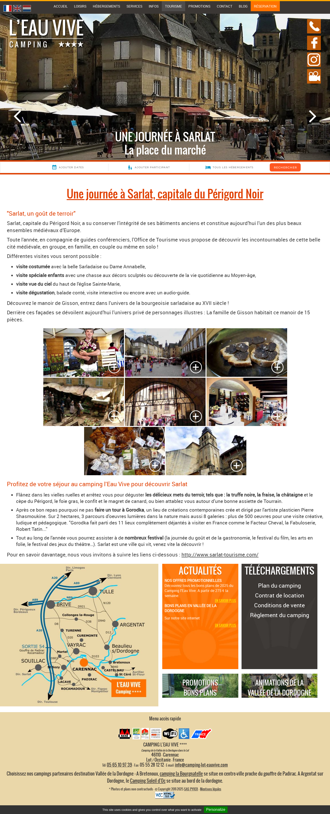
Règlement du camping (279, 615)
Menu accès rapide (165, 718)
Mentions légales (210, 789)
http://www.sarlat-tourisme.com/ (220, 554)
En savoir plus (225, 600)
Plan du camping (279, 585)
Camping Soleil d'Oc (147, 780)
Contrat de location (279, 595)
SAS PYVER (191, 789)
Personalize (216, 809)
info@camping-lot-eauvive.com (201, 765)
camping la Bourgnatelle (181, 773)
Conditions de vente (279, 605)
